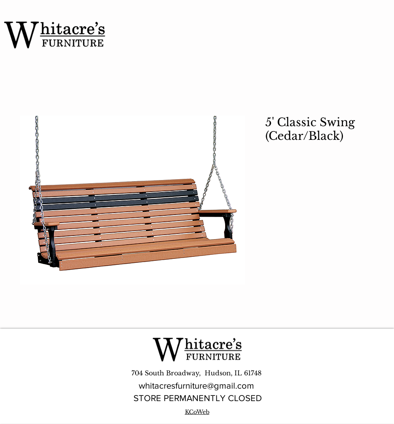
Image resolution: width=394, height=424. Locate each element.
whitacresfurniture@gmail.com (196, 385)
